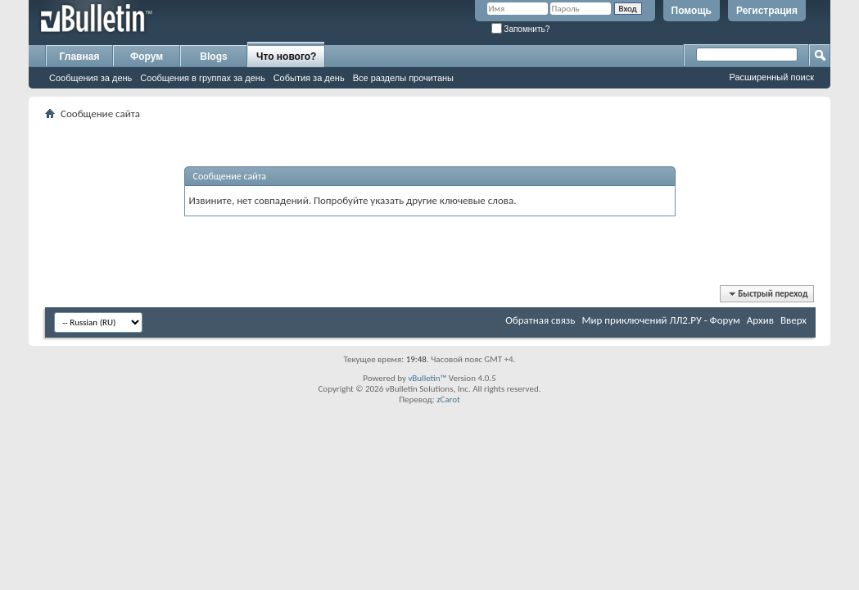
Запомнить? (520, 29)
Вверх (793, 320)
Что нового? (286, 56)
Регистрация (767, 10)
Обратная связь (540, 320)
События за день (309, 78)
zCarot (448, 399)
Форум (146, 56)
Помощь (691, 10)
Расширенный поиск (771, 77)
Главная (80, 56)
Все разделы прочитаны (403, 78)
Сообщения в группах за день (202, 78)
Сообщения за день (90, 78)
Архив (760, 320)
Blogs (213, 56)
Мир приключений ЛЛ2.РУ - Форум (660, 320)
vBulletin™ (427, 378)
